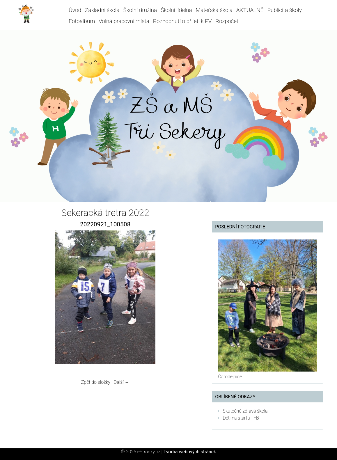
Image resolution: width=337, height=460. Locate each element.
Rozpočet (226, 21)
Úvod (75, 10)
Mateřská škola (214, 10)
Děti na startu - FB (241, 418)
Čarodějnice (230, 376)
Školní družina (140, 10)
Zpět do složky (95, 382)
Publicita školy (284, 10)
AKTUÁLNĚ (250, 10)
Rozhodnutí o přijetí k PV (182, 21)
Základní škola (102, 10)
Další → (122, 382)
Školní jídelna (176, 10)
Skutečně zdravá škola (245, 411)
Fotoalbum (82, 21)
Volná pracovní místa (124, 21)
